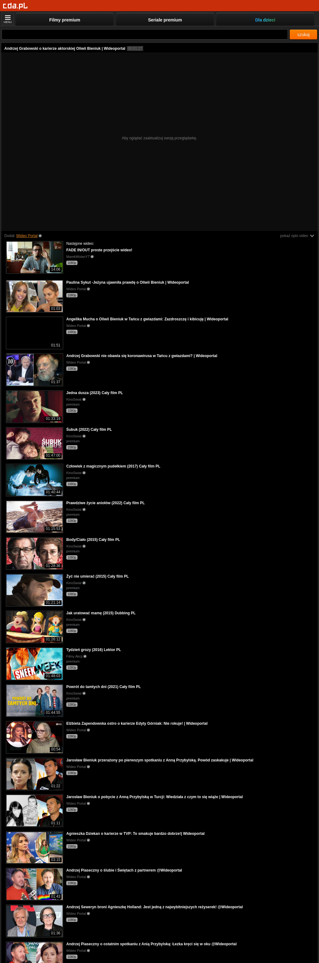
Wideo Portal (27, 236)
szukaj (303, 34)
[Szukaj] (145, 34)
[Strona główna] (15, 6)
